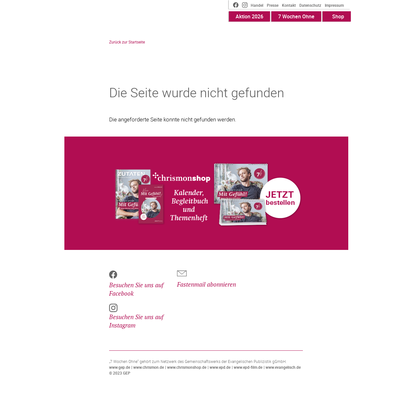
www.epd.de (220, 367)
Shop (338, 16)
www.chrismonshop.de (186, 367)
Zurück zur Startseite (127, 41)
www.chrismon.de (148, 367)
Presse (272, 5)
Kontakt (289, 5)
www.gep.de (119, 367)
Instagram (244, 6)
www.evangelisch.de (283, 367)
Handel (257, 5)
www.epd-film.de (248, 367)
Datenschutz (310, 5)
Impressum (334, 5)
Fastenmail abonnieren (206, 285)
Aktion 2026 (249, 16)
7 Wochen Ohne (296, 16)
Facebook (234, 6)
